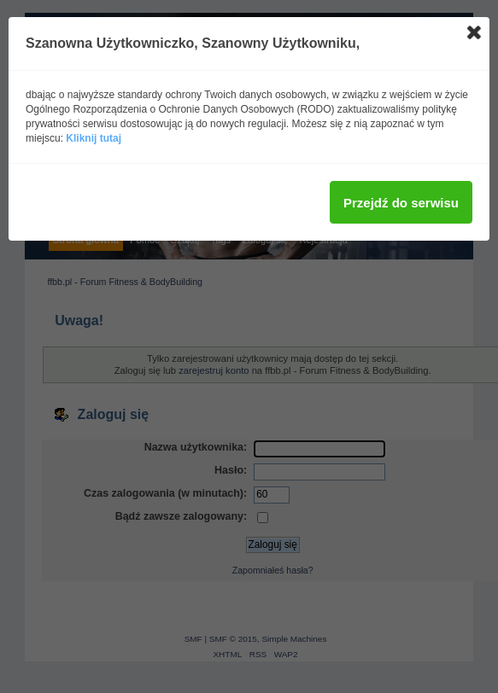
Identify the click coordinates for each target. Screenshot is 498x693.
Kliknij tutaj (93, 138)
